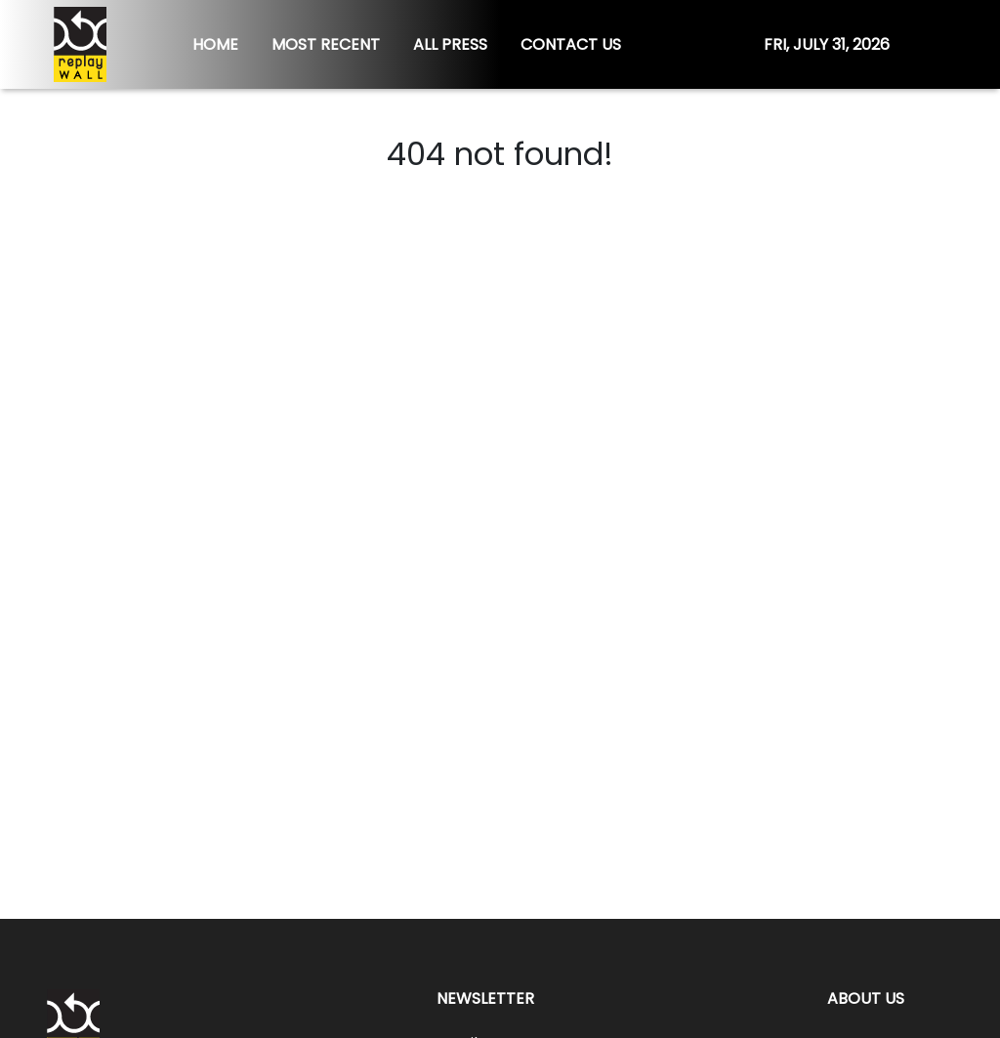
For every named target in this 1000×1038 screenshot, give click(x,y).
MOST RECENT (325, 44)
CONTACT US (571, 44)
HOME (215, 44)
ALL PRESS (450, 44)
